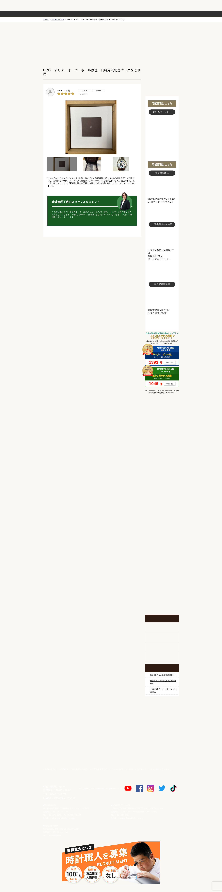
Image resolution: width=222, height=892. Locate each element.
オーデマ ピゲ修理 (162, 519)
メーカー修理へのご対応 (122, 769)
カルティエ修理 (162, 456)
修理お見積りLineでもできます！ (143, 6)
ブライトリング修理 (162, 498)
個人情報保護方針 (99, 769)
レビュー (169, 362)
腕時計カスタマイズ (162, 647)
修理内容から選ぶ (99, 14)
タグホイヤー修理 (162, 466)
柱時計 (162, 627)
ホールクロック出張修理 (162, 637)
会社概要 (64, 769)
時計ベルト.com (162, 756)
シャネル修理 (162, 509)
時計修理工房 (54, 780)
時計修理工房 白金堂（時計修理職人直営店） (54, 7)
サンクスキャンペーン (162, 716)
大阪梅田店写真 (162, 237)
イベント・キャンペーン (162, 603)
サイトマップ (168, 769)
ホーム (46, 19)
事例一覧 (169, 384)
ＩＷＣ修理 (162, 487)
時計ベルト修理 (162, 551)
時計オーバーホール (162, 541)
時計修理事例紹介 (144, 14)
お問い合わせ (166, 6)
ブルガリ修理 (162, 477)
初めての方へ (162, 42)
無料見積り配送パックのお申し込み (92, 259)
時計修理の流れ (54, 14)
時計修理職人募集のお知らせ (163, 675)
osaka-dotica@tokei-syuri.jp (132, 818)
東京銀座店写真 (162, 186)
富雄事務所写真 (162, 297)
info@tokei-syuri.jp (64, 798)
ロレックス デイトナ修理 (162, 434)
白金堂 (162, 746)
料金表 (122, 14)
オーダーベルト (162, 657)
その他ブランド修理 (162, 530)
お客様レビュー (57, 19)
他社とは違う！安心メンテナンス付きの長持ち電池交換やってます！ (162, 567)
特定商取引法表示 (80, 769)
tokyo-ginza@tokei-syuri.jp (63, 818)
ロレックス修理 (162, 424)
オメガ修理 (162, 445)
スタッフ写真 (162, 130)
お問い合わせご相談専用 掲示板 (162, 585)
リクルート (141, 769)
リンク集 (154, 769)
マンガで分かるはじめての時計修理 (162, 408)
